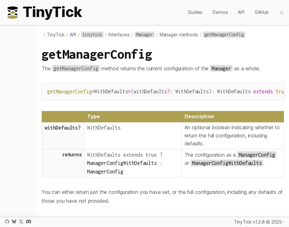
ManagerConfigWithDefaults (122, 162)
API (241, 12)
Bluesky (14, 221)
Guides (195, 12)
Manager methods (179, 34)
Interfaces (119, 34)
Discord (28, 221)
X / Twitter (21, 221)
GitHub (262, 12)
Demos (220, 12)
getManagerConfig (69, 91)
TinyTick (56, 34)
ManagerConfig (105, 171)
